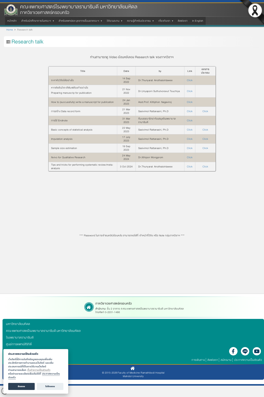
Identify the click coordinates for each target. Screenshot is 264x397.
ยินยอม (21, 386)
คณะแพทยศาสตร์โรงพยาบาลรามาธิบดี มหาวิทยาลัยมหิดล (78, 7)
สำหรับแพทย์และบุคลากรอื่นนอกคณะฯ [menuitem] (79, 22)
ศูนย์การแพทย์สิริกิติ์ (19, 344)
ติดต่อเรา (213, 359)
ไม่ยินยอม (50, 386)
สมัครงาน (226, 359)
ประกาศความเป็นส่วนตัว (248, 359)
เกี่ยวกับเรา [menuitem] (165, 22)
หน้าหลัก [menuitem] (12, 21)
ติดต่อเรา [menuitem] (183, 21)
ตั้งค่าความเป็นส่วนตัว (38, 370)
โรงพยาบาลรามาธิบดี (20, 337)
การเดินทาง (198, 359)
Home (9, 29)
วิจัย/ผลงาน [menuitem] (113, 22)
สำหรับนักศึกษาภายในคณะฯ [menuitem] (37, 22)
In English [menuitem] (197, 21)
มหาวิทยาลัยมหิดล (18, 324)
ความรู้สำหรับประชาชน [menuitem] (140, 22)
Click (190, 80)
